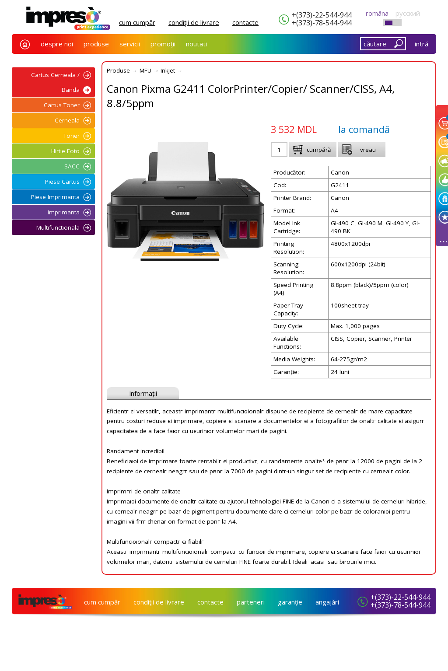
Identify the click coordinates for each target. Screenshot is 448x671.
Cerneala (67, 120)
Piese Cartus (62, 181)
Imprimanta (64, 212)
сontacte (245, 22)
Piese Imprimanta (55, 197)
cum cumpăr (137, 22)
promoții (162, 43)
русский (408, 13)
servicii (129, 43)
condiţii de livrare (193, 22)
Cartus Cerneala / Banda (55, 82)
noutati (196, 43)
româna (377, 13)
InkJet (168, 70)
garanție (290, 602)
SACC (72, 166)
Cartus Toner (62, 105)
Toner (71, 136)
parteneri (251, 602)
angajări (327, 602)
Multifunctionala (58, 227)
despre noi (57, 43)
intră (421, 43)
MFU (145, 70)
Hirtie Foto (65, 151)
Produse (118, 70)
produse (96, 43)
